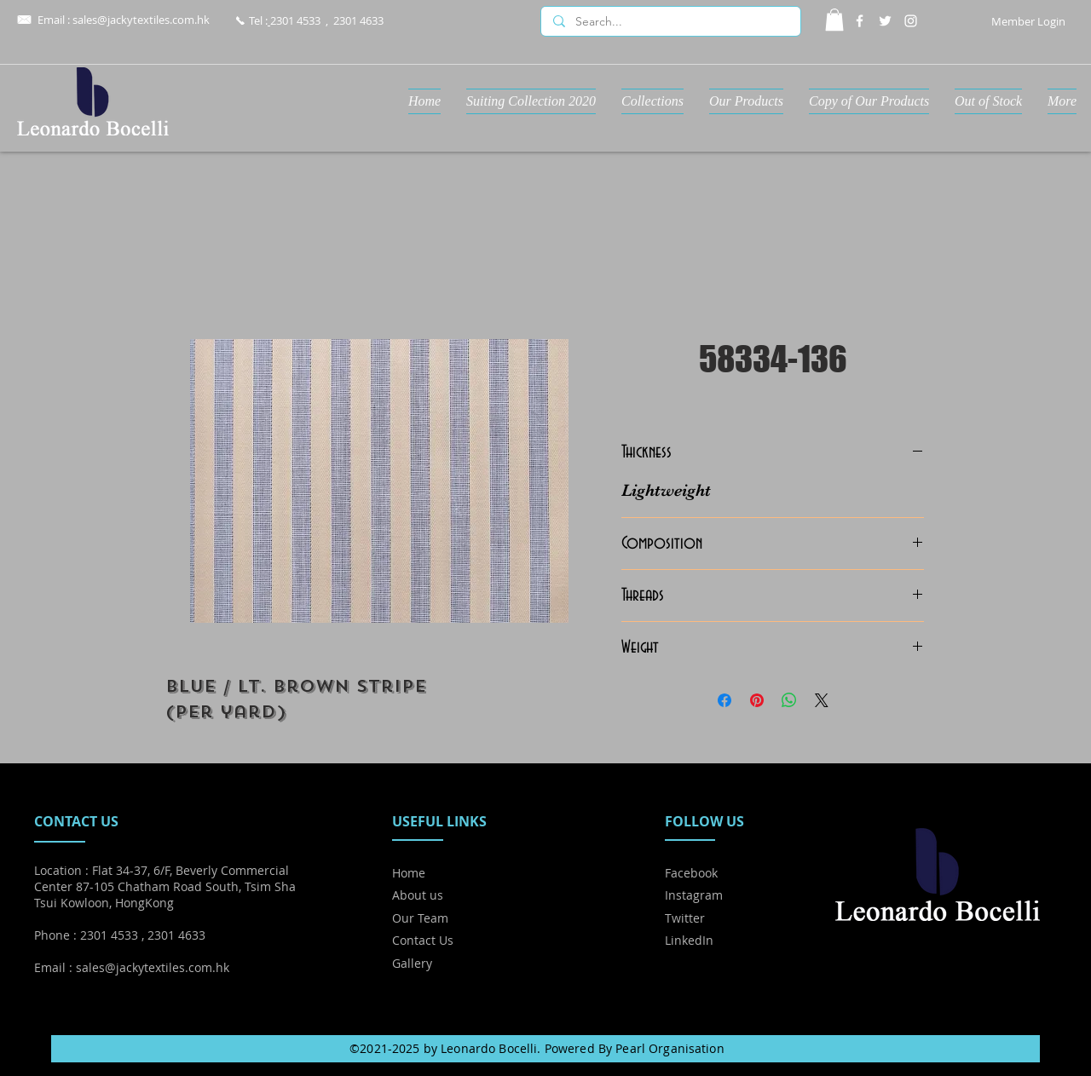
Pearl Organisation (669, 1048)
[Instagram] (911, 21)
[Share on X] (821, 700)
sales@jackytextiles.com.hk (141, 19)
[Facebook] (859, 21)
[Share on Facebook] (724, 700)
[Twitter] (885, 21)
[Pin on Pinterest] (757, 700)
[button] (834, 20)
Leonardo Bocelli (489, 1048)
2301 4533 (295, 20)
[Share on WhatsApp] (789, 700)
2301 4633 (358, 20)
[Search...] (670, 22)
